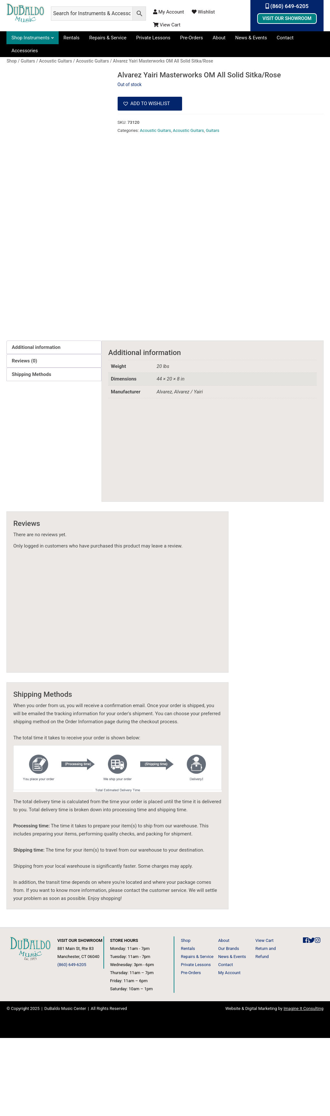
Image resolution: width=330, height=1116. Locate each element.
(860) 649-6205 (287, 6)
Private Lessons (153, 38)
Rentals (71, 38)
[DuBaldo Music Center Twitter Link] (311, 1018)
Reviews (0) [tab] (24, 439)
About (219, 38)
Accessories (24, 51)
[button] (150, 104)
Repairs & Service (108, 38)
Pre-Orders (191, 38)
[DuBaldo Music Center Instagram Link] (317, 1018)
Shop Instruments (30, 38)
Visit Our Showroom (286, 18)
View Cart (166, 25)
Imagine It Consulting (304, 1086)
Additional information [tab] (36, 425)
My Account (168, 12)
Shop (185, 1018)
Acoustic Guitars (155, 130)
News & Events (251, 38)
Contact (285, 38)
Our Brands (228, 1026)
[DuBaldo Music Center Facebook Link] (305, 1018)
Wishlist (203, 12)
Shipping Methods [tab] (31, 452)
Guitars (212, 130)
